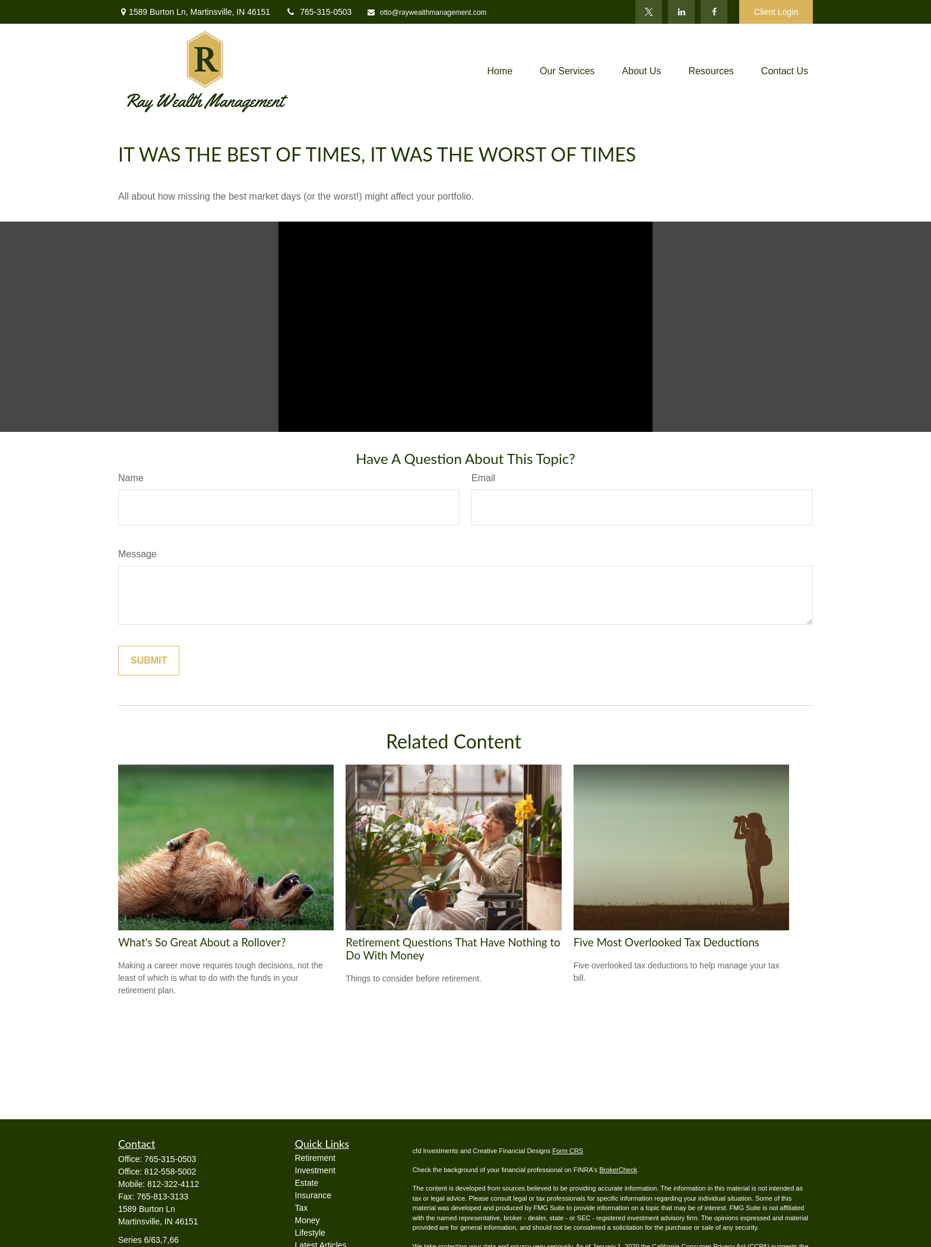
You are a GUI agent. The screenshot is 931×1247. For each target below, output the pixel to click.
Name (131, 478)
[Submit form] (148, 660)
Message (137, 554)
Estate (307, 1183)
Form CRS (567, 1150)
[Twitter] (648, 12)
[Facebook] (714, 12)
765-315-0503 (318, 12)
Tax (301, 1208)
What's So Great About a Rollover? (202, 942)
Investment (315, 1170)
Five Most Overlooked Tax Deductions (666, 942)
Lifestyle (310, 1232)
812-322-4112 (173, 1184)
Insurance (313, 1195)
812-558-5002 (170, 1171)
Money (307, 1220)
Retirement (315, 1158)
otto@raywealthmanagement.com (426, 12)
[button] (499, 71)
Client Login (776, 12)
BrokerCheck (618, 1169)
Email (483, 478)
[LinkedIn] (681, 12)
